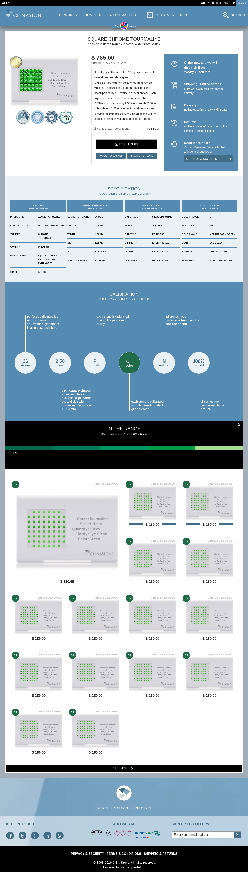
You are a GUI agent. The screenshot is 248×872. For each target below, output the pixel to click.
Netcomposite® (131, 867)
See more (123, 768)
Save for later (142, 155)
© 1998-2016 (102, 862)
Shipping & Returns (160, 853)
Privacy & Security (87, 853)
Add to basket (110, 155)
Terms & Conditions (124, 853)
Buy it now (126, 144)
